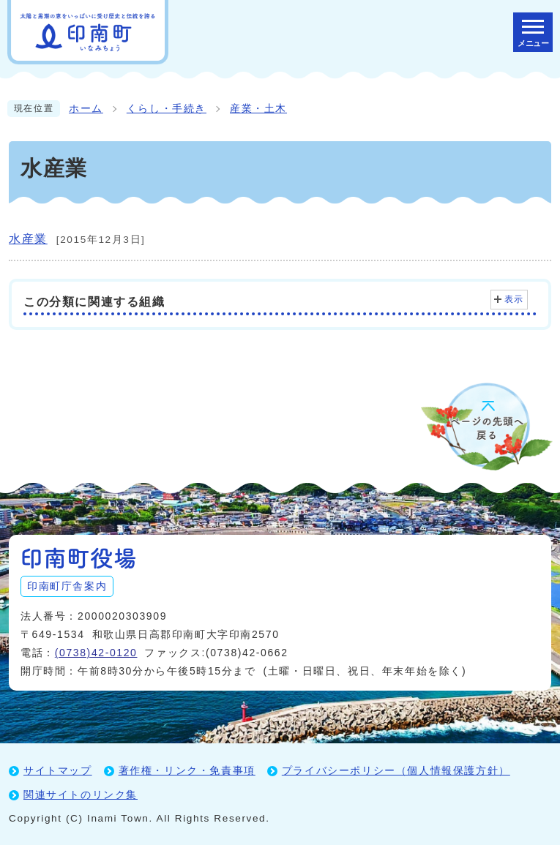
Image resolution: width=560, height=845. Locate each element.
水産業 (28, 239)
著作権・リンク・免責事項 (187, 770)
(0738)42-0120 (96, 652)
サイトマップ (57, 770)
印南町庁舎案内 (67, 586)
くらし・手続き (166, 108)
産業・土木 (258, 108)
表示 (514, 299)
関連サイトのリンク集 (80, 794)
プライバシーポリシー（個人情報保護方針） (396, 770)
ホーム (86, 108)
